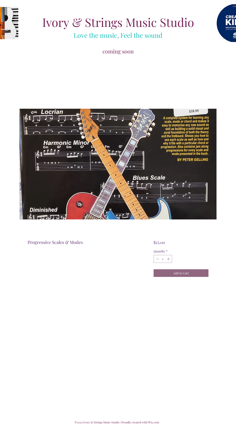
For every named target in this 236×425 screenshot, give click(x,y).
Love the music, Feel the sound (118, 35)
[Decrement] (157, 259)
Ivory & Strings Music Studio (118, 22)
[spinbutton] (162, 259)
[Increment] (168, 259)
